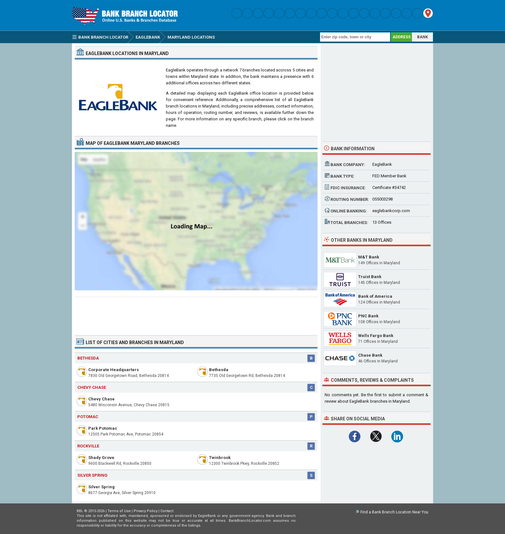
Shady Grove (101, 457)
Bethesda (88, 358)
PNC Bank (368, 316)
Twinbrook (220, 457)
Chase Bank (370, 355)
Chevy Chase (101, 399)
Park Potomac (102, 428)
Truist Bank (369, 276)
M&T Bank (368, 257)
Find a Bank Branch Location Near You (394, 512)
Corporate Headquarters (113, 369)
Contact (166, 511)
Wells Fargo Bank (375, 335)
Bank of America (375, 296)
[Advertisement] (196, 313)
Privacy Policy (145, 511)
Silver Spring (101, 486)
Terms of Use (119, 511)
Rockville (88, 446)
